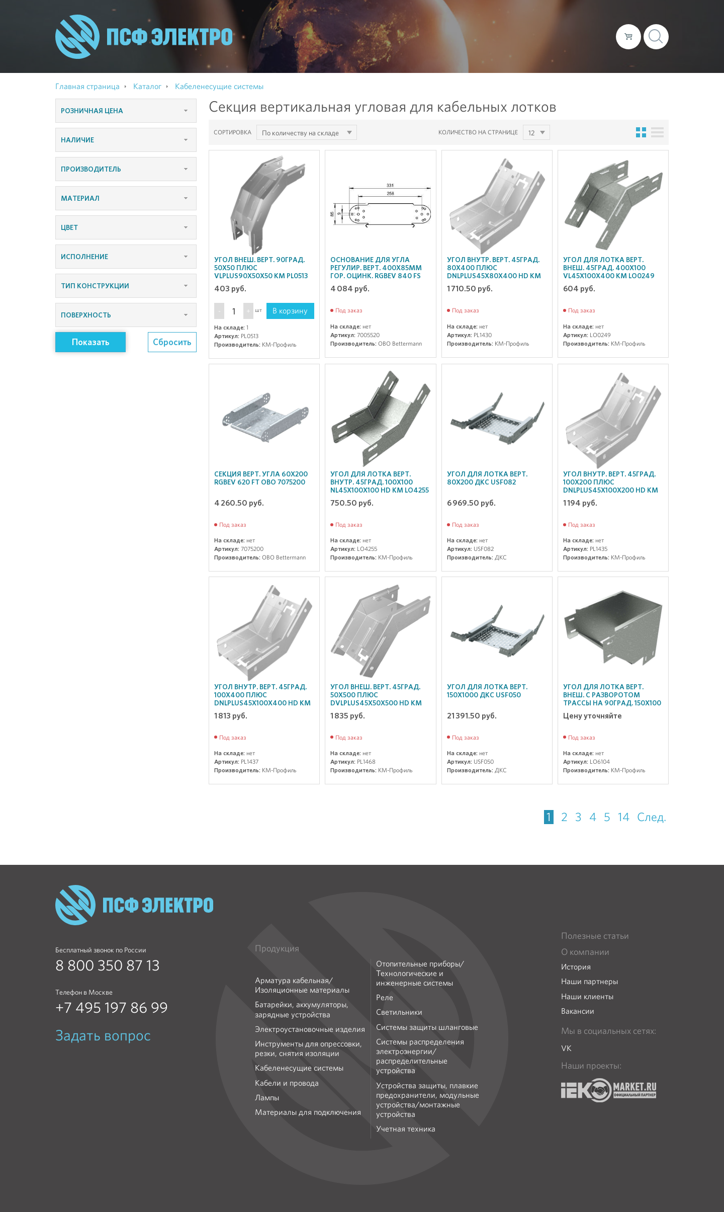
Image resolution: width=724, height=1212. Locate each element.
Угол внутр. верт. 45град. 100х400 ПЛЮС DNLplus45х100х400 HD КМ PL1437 (262, 698)
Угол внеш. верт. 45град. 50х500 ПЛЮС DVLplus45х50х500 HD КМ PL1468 (376, 698)
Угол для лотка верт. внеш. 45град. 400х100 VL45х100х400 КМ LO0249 (609, 267)
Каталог (464, 36)
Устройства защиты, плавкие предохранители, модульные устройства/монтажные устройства (427, 1100)
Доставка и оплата (526, 36)
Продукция (277, 948)
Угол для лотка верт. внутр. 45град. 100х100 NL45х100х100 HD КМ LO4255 (379, 482)
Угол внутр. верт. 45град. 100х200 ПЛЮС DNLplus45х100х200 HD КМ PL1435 (610, 486)
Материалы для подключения (308, 1112)
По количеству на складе (300, 132)
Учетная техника (405, 1129)
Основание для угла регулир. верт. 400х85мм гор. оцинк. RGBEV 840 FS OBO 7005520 (376, 271)
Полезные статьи (595, 935)
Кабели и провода (287, 1083)
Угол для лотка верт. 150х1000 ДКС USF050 (487, 690)
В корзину (290, 310)
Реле (384, 997)
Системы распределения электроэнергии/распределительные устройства (420, 1056)
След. (651, 817)
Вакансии (577, 1011)
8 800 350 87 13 (107, 965)
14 (623, 817)
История (576, 967)
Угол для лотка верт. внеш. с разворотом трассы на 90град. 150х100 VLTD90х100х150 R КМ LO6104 (612, 702)
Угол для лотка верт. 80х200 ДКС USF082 (487, 478)
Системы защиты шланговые (427, 1027)
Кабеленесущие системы (299, 1068)
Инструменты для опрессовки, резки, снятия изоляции (308, 1048)
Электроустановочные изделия (310, 1029)
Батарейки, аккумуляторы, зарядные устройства (301, 1009)
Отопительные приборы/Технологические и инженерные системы (420, 973)
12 (531, 132)
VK (566, 1048)
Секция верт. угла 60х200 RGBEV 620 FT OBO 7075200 (261, 478)
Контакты (589, 36)
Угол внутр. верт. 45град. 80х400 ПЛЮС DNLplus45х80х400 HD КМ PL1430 (494, 271)
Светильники (399, 1012)
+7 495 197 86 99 (111, 1007)
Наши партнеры (589, 981)
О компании (416, 36)
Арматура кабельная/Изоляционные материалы (302, 985)
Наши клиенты (587, 996)
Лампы (267, 1097)
